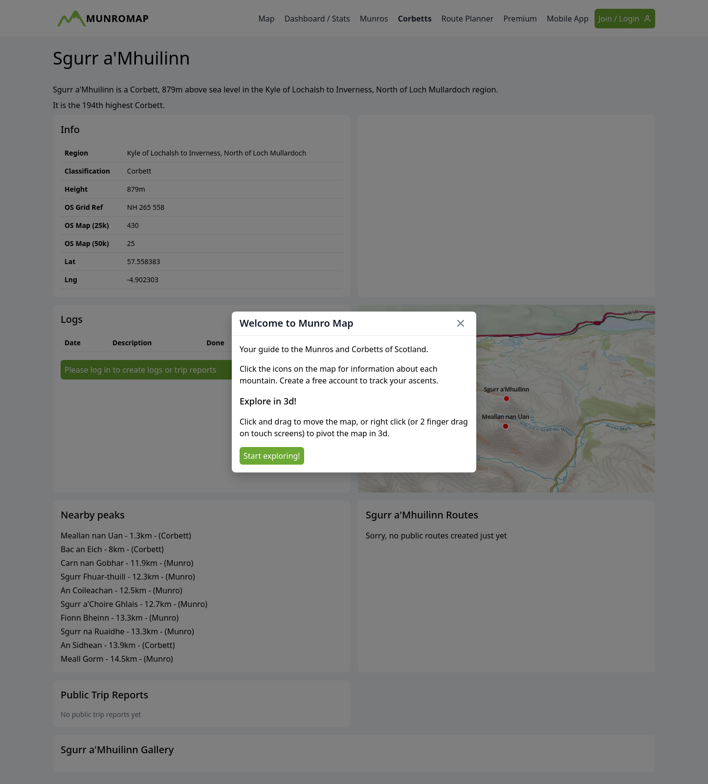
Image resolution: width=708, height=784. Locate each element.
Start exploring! (271, 455)
